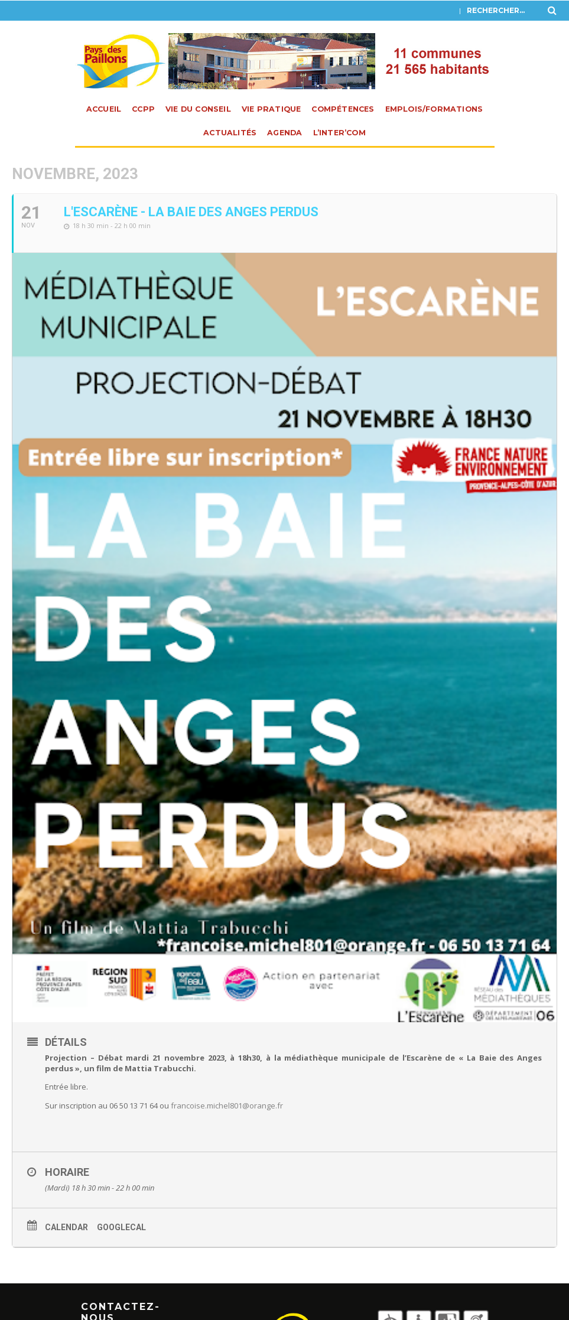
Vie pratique (271, 109)
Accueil (103, 109)
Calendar (66, 1227)
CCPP (143, 109)
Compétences (342, 109)
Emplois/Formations (434, 109)
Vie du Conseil (198, 109)
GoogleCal (121, 1227)
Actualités (229, 132)
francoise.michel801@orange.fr (227, 1105)
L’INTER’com (339, 132)
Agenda (284, 132)
